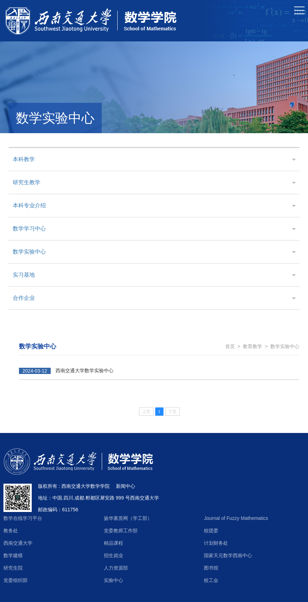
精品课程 (113, 543)
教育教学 (252, 346)
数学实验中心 (29, 252)
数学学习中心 (29, 228)
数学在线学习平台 (22, 518)
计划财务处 (216, 543)
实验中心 (113, 580)
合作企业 (24, 298)
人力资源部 (116, 568)
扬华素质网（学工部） (128, 518)
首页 (230, 346)
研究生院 (13, 568)
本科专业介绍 (29, 205)
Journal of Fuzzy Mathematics (236, 518)
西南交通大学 (17, 543)
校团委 (211, 530)
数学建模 (13, 555)
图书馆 (211, 568)
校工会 (211, 580)
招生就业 (113, 555)
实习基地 (24, 275)
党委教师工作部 (121, 530)
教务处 (10, 530)
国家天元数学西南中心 (228, 555)
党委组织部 (15, 580)
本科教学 (24, 159)
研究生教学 (26, 182)
